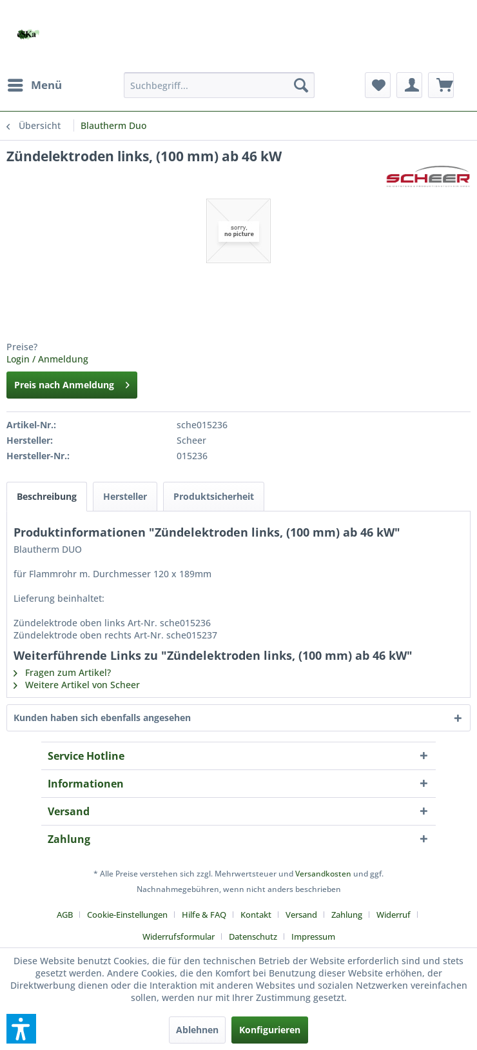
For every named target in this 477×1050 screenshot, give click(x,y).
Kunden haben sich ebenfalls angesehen (102, 717)
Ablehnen (197, 1030)
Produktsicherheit (213, 496)
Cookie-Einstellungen (127, 914)
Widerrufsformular (178, 936)
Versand (301, 914)
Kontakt (255, 914)
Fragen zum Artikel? (62, 672)
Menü (35, 83)
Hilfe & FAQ (204, 914)
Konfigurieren (269, 1030)
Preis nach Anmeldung (72, 383)
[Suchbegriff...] (219, 85)
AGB (65, 914)
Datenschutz (253, 936)
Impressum (313, 936)
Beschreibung (47, 496)
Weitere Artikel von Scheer (77, 685)
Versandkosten (323, 873)
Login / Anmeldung (47, 359)
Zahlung (346, 914)
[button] (21, 1029)
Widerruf (393, 914)
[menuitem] (34, 85)
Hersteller (125, 496)
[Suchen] (301, 85)
